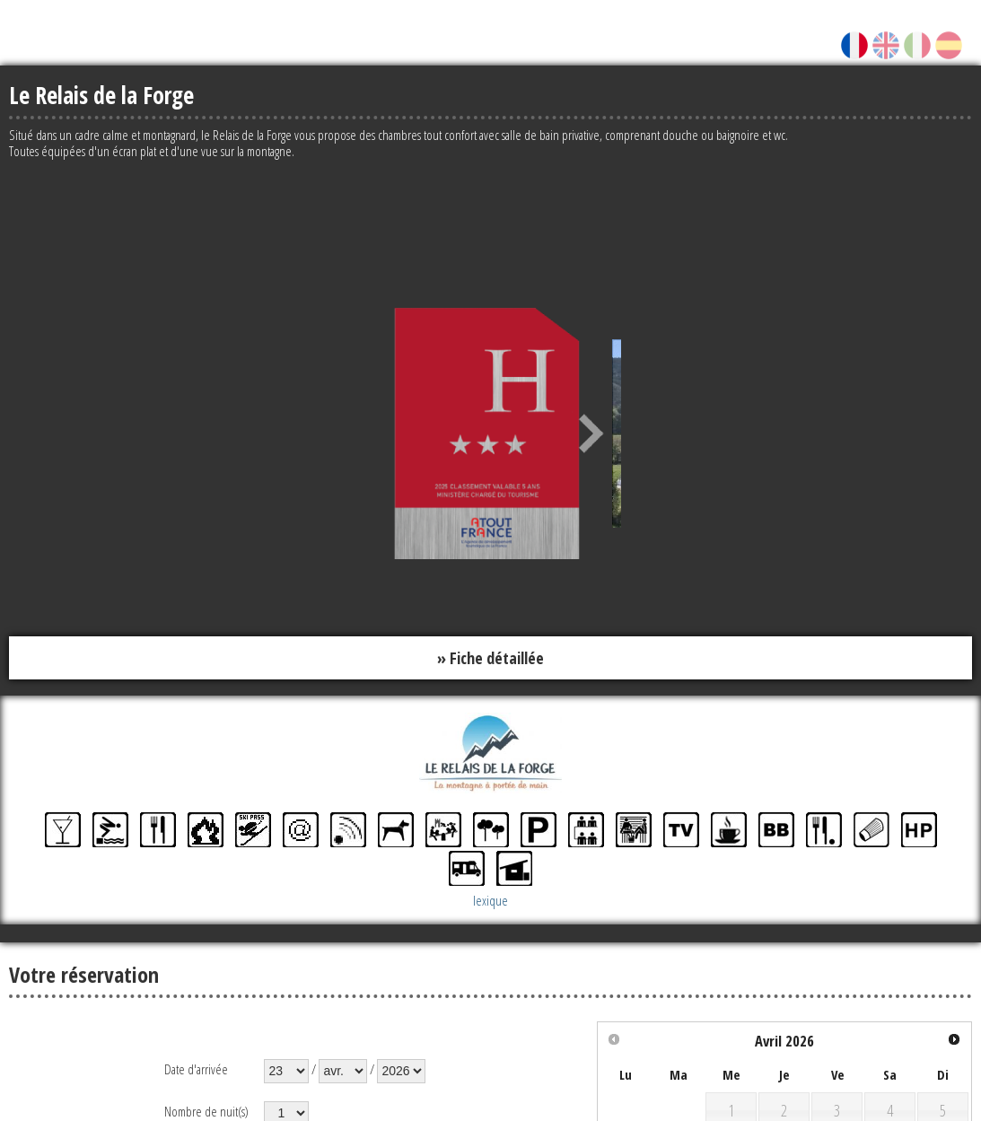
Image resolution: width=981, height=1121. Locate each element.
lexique (490, 901)
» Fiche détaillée (490, 658)
